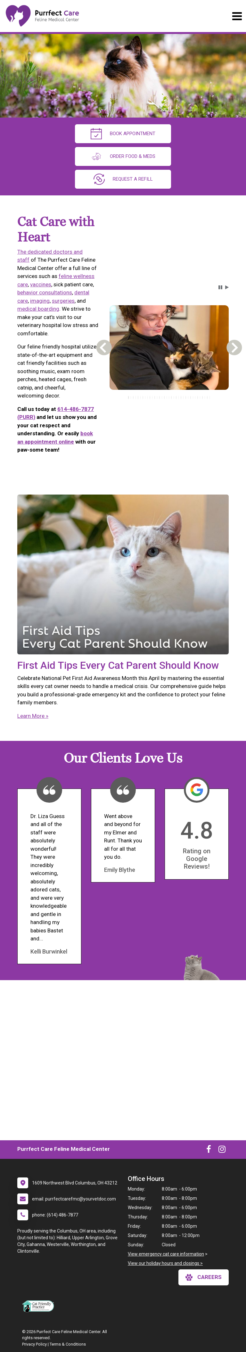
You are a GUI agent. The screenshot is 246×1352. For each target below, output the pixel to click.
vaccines (40, 284)
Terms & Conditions (68, 1344)
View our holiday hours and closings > (165, 1263)
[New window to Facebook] (208, 1150)
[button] (220, 287)
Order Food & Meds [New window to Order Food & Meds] (123, 156)
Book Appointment (123, 133)
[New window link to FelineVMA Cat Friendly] (39, 1306)
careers (203, 1277)
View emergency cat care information (166, 1254)
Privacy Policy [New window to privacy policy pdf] (34, 1344)
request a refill (123, 179)
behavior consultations (44, 292)
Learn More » (32, 716)
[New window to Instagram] (222, 1150)
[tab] (135, 397)
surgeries (63, 301)
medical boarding (38, 309)
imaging (40, 301)
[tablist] (169, 397)
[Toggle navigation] (236, 16)
